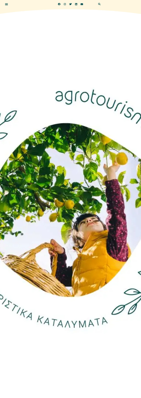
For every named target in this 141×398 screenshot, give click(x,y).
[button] (6, 4)
